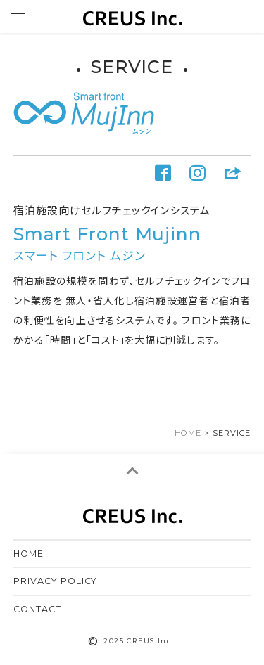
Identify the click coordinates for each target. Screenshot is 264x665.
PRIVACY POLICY (55, 581)
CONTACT (37, 609)
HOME (28, 553)
